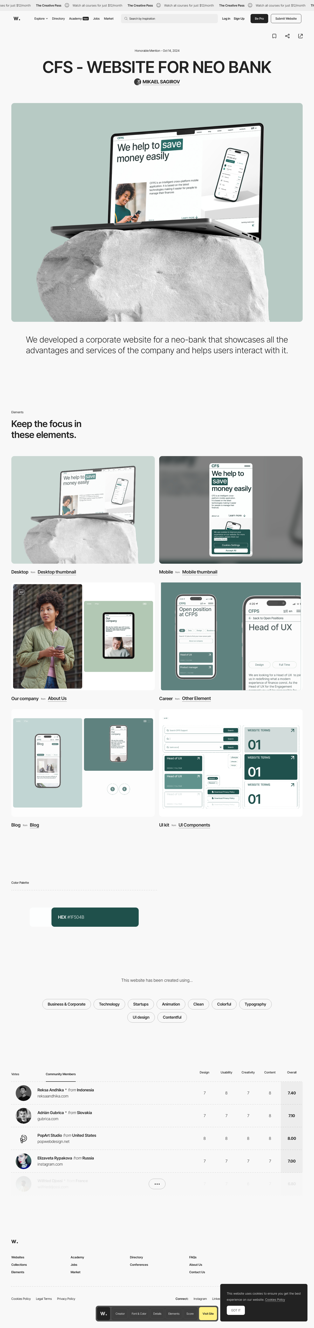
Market (109, 18)
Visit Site (208, 1313)
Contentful (172, 1017)
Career (166, 698)
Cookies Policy (21, 1298)
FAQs (192, 1257)
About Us (57, 698)
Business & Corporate (66, 1004)
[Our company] (83, 636)
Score (190, 1313)
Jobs (96, 18)
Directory (58, 18)
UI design (141, 1017)
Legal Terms (44, 1298)
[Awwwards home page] (103, 1313)
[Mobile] (231, 510)
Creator (120, 1313)
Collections (19, 1264)
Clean (198, 1004)
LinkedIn (217, 1298)
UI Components (194, 825)
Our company (25, 698)
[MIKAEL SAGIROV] (157, 81)
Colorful (224, 1004)
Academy (79, 18)
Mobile (166, 572)
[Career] (231, 636)
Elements (173, 1313)
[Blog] (83, 763)
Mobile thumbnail (199, 572)
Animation (171, 1004)
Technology (109, 1004)
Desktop (19, 572)
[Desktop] (83, 510)
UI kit (164, 825)
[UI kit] (231, 763)
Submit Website (286, 18)
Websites (17, 1257)
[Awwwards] (17, 18)
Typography (255, 1004)
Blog (15, 825)
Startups (140, 1004)
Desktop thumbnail (57, 572)
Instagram (200, 1298)
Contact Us (197, 1272)
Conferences (139, 1264)
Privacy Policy (66, 1298)
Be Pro (259, 18)
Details (157, 1313)
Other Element (196, 698)
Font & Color (139, 1313)
